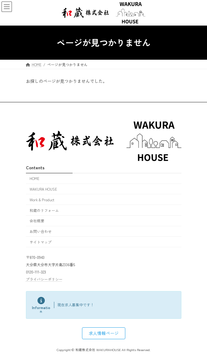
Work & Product (42, 199)
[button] (103, 333)
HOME (34, 178)
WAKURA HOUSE (43, 189)
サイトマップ (41, 242)
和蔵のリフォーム (44, 210)
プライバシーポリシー (44, 278)
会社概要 (37, 220)
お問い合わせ (41, 231)
